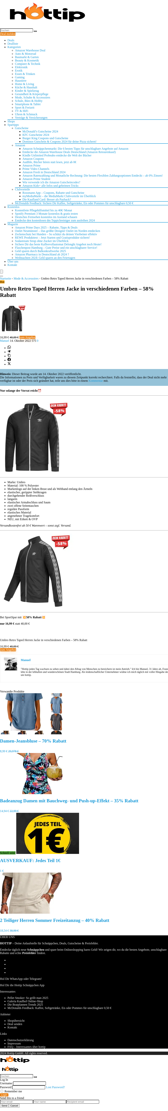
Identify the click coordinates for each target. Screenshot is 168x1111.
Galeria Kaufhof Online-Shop (25, 1001)
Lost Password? (55, 1087)
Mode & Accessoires (26, 278)
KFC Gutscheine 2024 (35, 134)
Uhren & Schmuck (26, 114)
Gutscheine (21, 128)
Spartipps (13, 124)
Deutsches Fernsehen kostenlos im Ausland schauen (46, 217)
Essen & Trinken (25, 73)
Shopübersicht (16, 1020)
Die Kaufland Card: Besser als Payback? (46, 199)
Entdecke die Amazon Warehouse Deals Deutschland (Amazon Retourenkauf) (69, 152)
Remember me (11, 1091)
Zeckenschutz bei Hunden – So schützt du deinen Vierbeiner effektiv (56, 234)
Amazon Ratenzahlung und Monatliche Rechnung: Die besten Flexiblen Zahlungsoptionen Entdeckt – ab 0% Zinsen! (92, 175)
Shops (11, 121)
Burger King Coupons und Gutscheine (45, 138)
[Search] (1, 276)
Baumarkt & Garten (27, 57)
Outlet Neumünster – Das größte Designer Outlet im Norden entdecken (57, 230)
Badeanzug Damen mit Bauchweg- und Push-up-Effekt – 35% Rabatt (69, 800)
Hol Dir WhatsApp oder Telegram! (21, 978)
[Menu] (1, 272)
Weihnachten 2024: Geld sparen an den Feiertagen (45, 257)
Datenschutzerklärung (20, 1040)
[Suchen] (35, 31)
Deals (10, 40)
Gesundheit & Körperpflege (31, 94)
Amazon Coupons (33, 158)
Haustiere (20, 80)
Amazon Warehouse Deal (30, 50)
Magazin (12, 224)
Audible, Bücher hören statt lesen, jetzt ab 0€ (49, 162)
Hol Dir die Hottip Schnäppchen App (22, 985)
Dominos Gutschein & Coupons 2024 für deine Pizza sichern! (59, 141)
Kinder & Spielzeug (27, 90)
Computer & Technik (27, 63)
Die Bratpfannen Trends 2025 (25, 1004)
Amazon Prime (31, 165)
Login (4, 1094)
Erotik (18, 70)
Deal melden (7, 34)
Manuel (5, 340)
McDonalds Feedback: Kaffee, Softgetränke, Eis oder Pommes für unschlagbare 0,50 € (59, 1008)
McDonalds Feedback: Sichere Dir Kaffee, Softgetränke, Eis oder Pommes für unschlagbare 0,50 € (74, 203)
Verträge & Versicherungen (31, 117)
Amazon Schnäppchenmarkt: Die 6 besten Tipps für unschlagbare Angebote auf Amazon (75, 148)
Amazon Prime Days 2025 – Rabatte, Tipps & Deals (46, 227)
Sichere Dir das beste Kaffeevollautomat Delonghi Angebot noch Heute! (58, 244)
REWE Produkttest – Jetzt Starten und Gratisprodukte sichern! (52, 237)
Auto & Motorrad (25, 53)
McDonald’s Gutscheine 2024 (40, 131)
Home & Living (24, 84)
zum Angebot (27, 337)
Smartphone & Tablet (28, 104)
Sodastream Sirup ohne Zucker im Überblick (42, 241)
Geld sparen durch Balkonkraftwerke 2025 (40, 251)
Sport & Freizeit (24, 107)
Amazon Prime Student (36, 178)
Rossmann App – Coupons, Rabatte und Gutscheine (53, 192)
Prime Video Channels (35, 168)
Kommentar (96, 380)
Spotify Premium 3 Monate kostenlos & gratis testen (46, 213)
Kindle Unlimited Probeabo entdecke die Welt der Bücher (56, 155)
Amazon (20, 145)
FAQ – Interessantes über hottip (26, 1046)
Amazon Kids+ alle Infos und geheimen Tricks (50, 185)
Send (4, 1105)
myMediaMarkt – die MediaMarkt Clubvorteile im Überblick (59, 196)
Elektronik (21, 67)
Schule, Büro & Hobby (29, 100)
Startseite (5, 278)
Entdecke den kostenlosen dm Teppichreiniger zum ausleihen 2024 (55, 220)
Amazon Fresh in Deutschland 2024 (43, 172)
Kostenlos (13, 207)
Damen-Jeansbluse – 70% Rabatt (33, 740)
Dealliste (12, 43)
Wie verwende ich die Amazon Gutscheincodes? (51, 182)
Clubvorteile (22, 189)
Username (6, 1083)
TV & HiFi (21, 110)
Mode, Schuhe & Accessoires (32, 97)
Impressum (14, 1043)
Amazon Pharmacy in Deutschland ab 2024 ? (42, 254)
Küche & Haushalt (26, 87)
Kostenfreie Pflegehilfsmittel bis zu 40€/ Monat (43, 210)
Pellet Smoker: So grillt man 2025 (27, 997)
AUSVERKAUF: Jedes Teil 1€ (30, 860)
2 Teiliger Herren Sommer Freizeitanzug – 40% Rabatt (54, 920)
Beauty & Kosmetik (27, 60)
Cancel (14, 1105)
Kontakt (12, 264)
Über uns (12, 261)
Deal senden (14, 1024)
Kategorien (14, 47)
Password (5, 1087)
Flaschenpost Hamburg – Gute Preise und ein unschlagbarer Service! (56, 247)
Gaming (20, 77)
